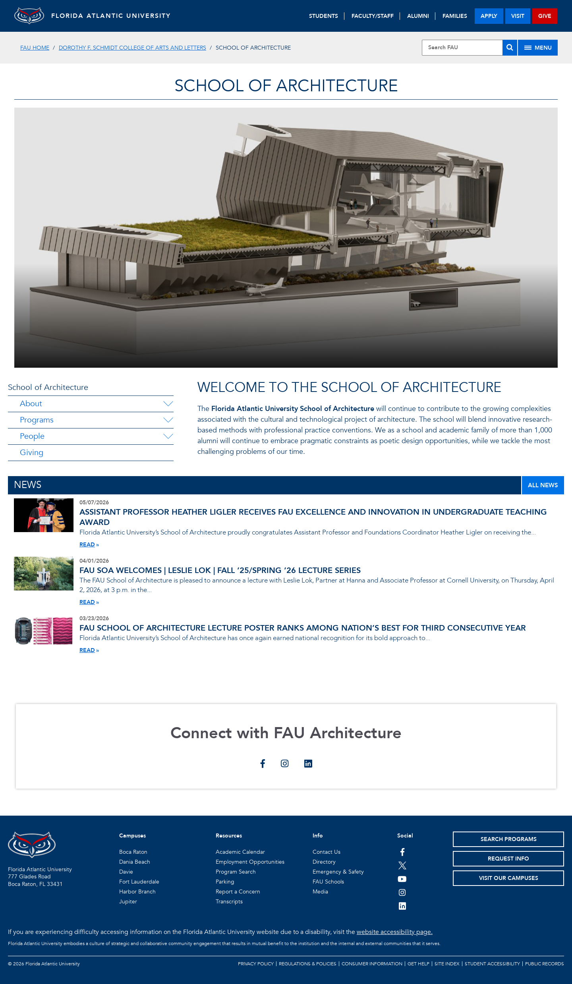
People (32, 436)
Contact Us (326, 852)
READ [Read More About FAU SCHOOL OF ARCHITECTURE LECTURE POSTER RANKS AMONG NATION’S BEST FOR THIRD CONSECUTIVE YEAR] (87, 650)
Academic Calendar (240, 852)
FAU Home (34, 48)
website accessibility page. (395, 932)
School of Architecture (48, 387)
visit (517, 16)
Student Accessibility (492, 964)
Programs (37, 420)
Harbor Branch (137, 891)
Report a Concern (238, 891)
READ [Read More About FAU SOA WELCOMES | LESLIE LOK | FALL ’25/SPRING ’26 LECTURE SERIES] (87, 602)
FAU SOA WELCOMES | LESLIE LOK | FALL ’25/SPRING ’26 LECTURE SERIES (220, 570)
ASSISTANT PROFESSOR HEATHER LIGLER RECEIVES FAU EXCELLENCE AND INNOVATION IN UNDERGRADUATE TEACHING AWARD (313, 517)
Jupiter (128, 901)
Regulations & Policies (307, 964)
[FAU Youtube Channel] (402, 879)
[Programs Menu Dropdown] (168, 420)
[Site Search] (469, 48)
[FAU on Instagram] (402, 892)
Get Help (418, 964)
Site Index (447, 964)
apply (489, 16)
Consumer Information (372, 964)
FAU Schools (328, 882)
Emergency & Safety (338, 872)
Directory (324, 862)
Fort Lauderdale (139, 882)
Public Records (544, 964)
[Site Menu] (538, 48)
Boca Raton (133, 852)
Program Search (236, 872)
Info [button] (318, 835)
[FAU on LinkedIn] (402, 906)
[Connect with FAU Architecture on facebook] (263, 764)
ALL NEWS (543, 485)
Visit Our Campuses (508, 878)
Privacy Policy (256, 964)
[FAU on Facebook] (402, 852)
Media (320, 891)
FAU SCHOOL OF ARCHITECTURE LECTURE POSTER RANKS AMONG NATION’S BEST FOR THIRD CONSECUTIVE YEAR (302, 628)
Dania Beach (134, 862)
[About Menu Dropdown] (168, 404)
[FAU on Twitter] (402, 865)
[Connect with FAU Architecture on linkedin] (308, 764)
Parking (225, 882)
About (31, 403)
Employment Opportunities (250, 862)
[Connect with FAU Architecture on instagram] (284, 764)
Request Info (508, 858)
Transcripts (229, 901)
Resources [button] (229, 835)
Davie (126, 872)
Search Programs (509, 839)
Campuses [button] (132, 835)
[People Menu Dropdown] (168, 436)
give (544, 16)
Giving (31, 452)
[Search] (509, 48)
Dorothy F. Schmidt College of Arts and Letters (132, 48)
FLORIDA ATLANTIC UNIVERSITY (114, 16)
